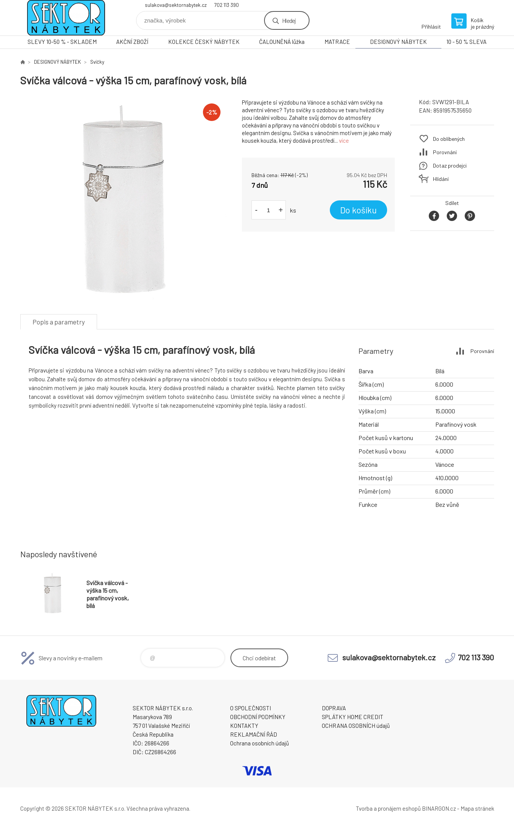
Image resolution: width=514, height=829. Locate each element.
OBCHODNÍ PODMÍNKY (257, 716)
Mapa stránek (477, 808)
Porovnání (445, 152)
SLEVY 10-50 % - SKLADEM (62, 41)
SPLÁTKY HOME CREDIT (352, 716)
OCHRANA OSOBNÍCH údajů (356, 725)
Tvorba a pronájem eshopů (388, 808)
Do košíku (358, 210)
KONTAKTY (244, 725)
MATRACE (337, 41)
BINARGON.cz (439, 808)
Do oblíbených (449, 138)
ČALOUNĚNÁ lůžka (282, 41)
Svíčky (97, 62)
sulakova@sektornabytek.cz (176, 5)
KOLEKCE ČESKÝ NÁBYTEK (204, 41)
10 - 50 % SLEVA (466, 41)
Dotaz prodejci (450, 165)
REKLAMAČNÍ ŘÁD (253, 734)
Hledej (289, 20)
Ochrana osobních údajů (259, 743)
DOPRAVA (334, 708)
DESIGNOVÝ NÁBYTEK (398, 41)
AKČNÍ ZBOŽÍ (132, 41)
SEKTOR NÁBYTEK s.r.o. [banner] (66, 17)
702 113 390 (226, 5)
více (344, 140)
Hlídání (441, 179)
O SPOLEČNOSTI (250, 708)
